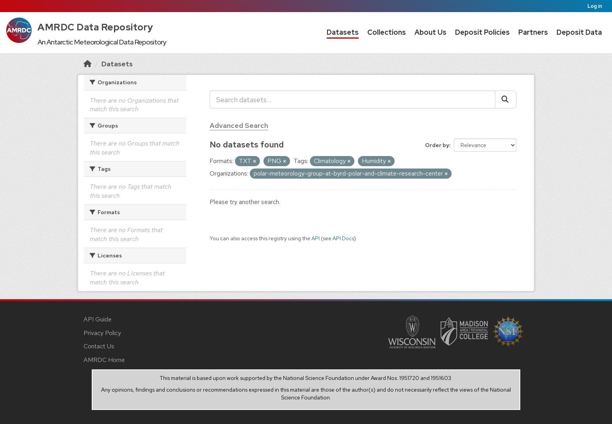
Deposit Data (579, 32)
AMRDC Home (104, 360)
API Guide (98, 319)
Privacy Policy (102, 333)
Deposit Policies (482, 32)
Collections (386, 32)
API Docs (343, 238)
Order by (437, 145)
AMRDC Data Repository (95, 27)
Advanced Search (239, 125)
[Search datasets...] (352, 99)
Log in (594, 6)
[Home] (87, 63)
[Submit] (505, 99)
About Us (431, 32)
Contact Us (99, 346)
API (315, 238)
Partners (533, 32)
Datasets (343, 32)
